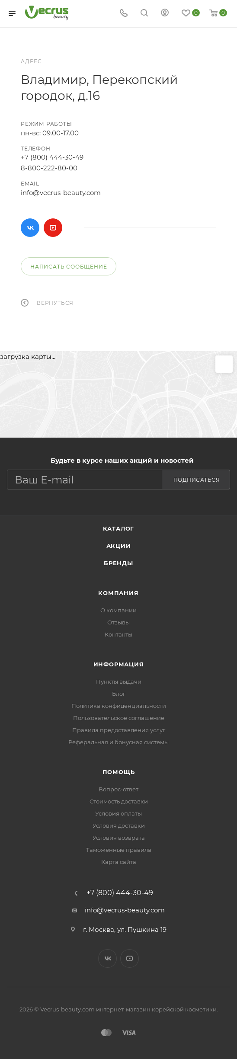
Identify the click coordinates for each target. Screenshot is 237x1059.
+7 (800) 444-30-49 (52, 157)
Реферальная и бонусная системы (118, 742)
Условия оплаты (118, 813)
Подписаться (196, 480)
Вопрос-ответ (118, 789)
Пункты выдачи (118, 681)
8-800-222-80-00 (49, 168)
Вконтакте (30, 227)
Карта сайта (118, 861)
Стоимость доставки (119, 801)
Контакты (118, 634)
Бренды (118, 563)
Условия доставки (119, 825)
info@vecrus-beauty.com (61, 193)
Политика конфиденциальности (118, 705)
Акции (118, 545)
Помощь (118, 771)
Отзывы (118, 622)
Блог (118, 693)
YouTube (53, 227)
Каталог (119, 528)
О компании (118, 610)
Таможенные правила (118, 849)
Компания (118, 592)
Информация (118, 664)
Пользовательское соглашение (118, 717)
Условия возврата (119, 837)
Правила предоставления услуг (118, 729)
